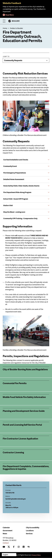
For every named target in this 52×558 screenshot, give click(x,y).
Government (7, 530)
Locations (30, 530)
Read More (9, 15)
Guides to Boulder (16, 28)
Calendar (6, 527)
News (5, 533)
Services (29, 533)
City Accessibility (32, 527)
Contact (6, 543)
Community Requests (13, 60)
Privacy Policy (36, 555)
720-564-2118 (9, 493)
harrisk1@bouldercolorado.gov (15, 499)
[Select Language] (9, 554)
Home (5, 28)
